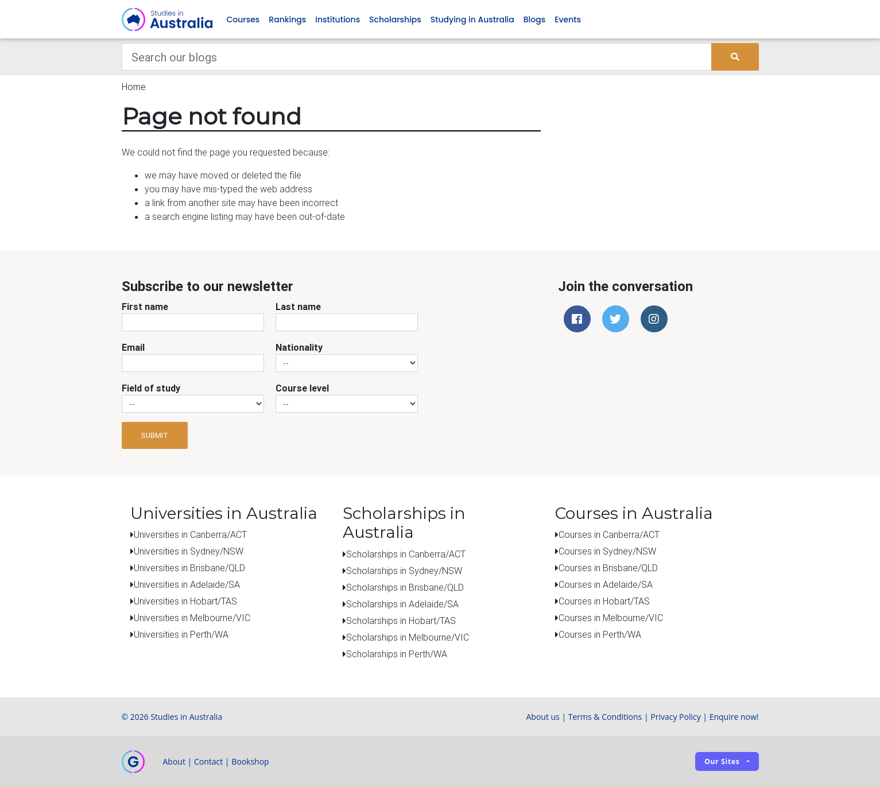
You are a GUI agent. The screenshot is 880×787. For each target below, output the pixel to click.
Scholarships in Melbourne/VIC (407, 637)
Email (133, 348)
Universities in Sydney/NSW (188, 551)
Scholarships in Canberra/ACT (406, 554)
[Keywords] (417, 57)
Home (134, 87)
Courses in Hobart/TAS (604, 601)
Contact (208, 761)
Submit (154, 435)
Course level (302, 388)
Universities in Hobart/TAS (185, 601)
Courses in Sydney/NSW (607, 551)
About (174, 761)
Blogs (534, 19)
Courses (243, 19)
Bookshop (250, 761)
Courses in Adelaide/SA (606, 585)
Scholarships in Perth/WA (396, 654)
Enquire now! (734, 716)
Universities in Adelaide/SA (187, 585)
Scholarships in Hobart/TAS (401, 620)
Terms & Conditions (605, 716)
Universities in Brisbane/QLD (189, 568)
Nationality (299, 348)
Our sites (721, 762)
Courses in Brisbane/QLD (608, 568)
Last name (298, 307)
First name (145, 307)
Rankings (287, 19)
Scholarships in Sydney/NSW (404, 570)
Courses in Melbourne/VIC (611, 618)
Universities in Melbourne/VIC (192, 618)
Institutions (337, 19)
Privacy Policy (675, 716)
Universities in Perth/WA (181, 635)
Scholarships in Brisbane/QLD (405, 587)
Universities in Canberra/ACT (190, 535)
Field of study (151, 388)
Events (568, 19)
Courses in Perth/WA (600, 635)
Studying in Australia (472, 19)
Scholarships (395, 19)
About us (542, 716)
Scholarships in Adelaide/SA (402, 604)
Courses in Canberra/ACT (609, 535)
